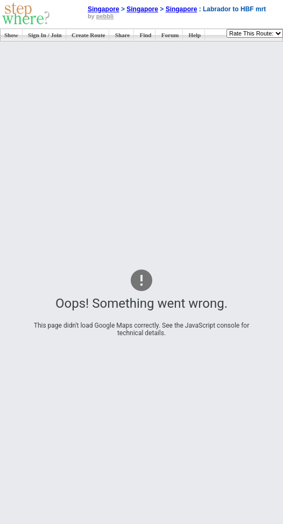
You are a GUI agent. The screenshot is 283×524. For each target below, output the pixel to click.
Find (145, 35)
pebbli (105, 16)
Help (195, 35)
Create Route (88, 35)
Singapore (103, 9)
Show (11, 35)
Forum (170, 35)
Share (122, 35)
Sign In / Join (45, 35)
